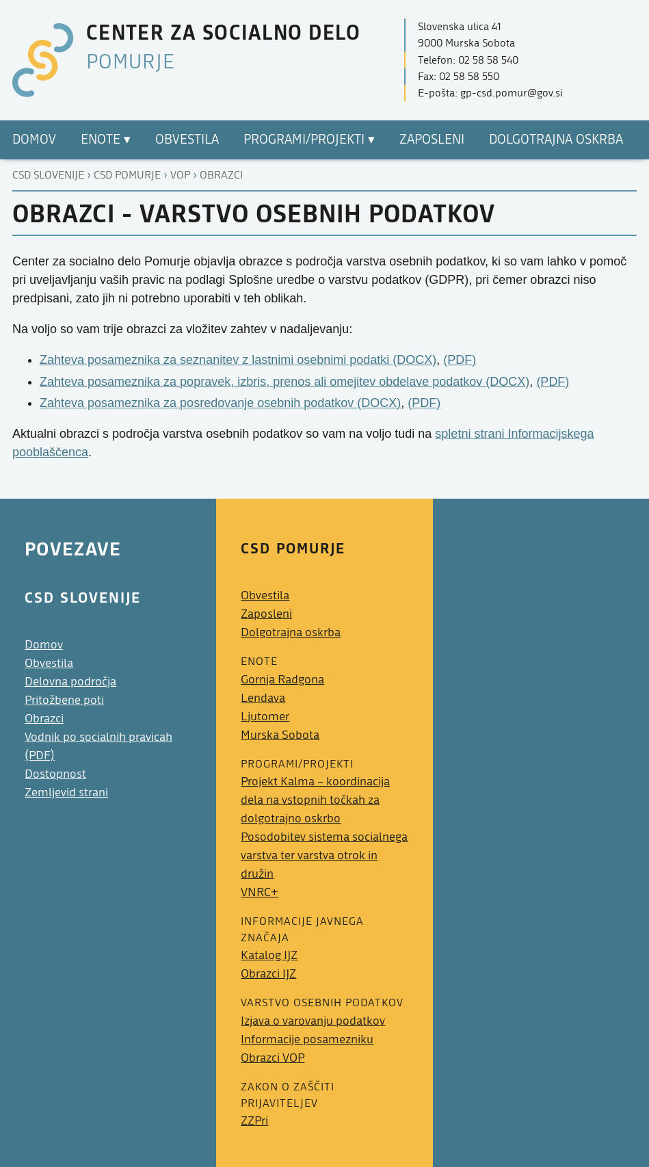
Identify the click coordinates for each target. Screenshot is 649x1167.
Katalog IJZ (269, 955)
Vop (180, 175)
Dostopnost (55, 774)
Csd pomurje (127, 175)
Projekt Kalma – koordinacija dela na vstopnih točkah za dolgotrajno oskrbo (315, 800)
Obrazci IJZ (268, 974)
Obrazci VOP (272, 1058)
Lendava (263, 698)
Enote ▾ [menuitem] (106, 139)
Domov (44, 645)
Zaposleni (266, 614)
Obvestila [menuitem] (187, 139)
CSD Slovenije (48, 175)
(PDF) (459, 360)
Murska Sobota (280, 735)
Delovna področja (70, 681)
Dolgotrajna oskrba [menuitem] (556, 139)
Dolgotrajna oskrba (291, 632)
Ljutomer (265, 716)
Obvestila (49, 663)
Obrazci (221, 175)
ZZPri (254, 1121)
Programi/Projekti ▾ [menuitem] (309, 139)
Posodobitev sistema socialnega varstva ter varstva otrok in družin (324, 855)
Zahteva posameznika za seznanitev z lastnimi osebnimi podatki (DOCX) (238, 360)
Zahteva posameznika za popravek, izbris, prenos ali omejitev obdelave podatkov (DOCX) (284, 382)
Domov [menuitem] (34, 139)
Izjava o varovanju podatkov (313, 1021)
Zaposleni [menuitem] (431, 139)
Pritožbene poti (64, 700)
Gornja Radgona (282, 679)
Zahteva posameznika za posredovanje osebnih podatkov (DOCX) (220, 403)
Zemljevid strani (66, 792)
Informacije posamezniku (307, 1039)
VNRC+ (259, 892)
